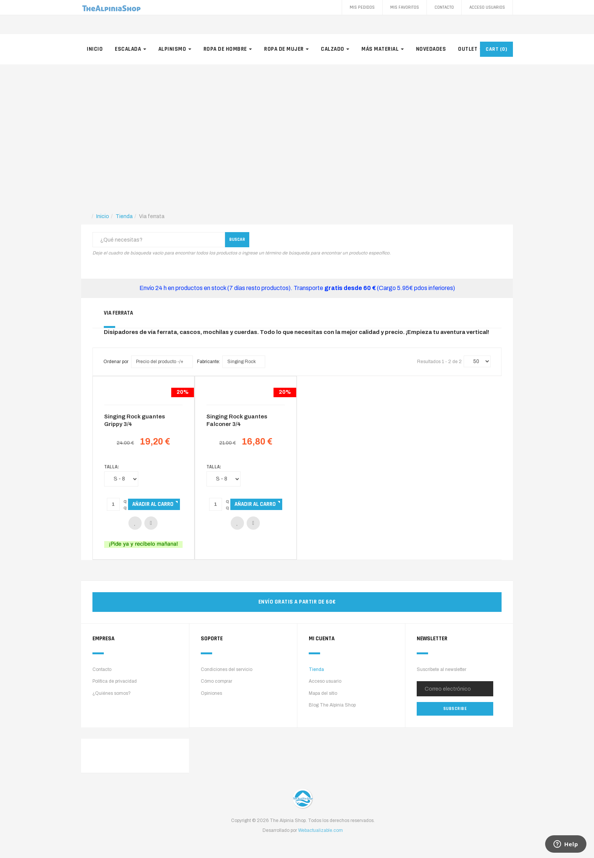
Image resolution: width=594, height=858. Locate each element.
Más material (382, 49)
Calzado (335, 49)
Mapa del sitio (323, 693)
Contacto (444, 7)
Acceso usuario (325, 681)
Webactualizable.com (320, 830)
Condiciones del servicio (226, 669)
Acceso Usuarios (487, 7)
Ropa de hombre (227, 49)
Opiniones (211, 693)
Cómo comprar (216, 681)
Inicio (95, 49)
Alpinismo (174, 49)
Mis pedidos (362, 7)
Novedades (431, 49)
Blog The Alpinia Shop (332, 705)
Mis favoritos (404, 7)
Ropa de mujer (286, 49)
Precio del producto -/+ (159, 361)
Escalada (130, 49)
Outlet (470, 49)
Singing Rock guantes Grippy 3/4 (134, 420)
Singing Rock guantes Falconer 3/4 (236, 420)
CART (496, 49)
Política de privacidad (114, 681)
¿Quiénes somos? (111, 693)
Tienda (316, 669)
